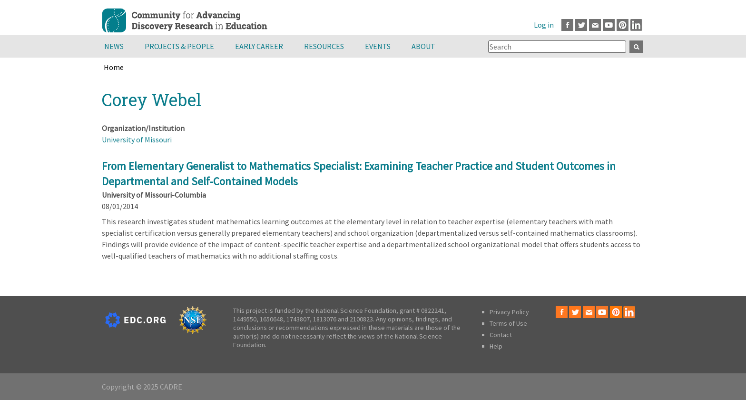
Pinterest (622, 25)
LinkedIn (636, 25)
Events (378, 46)
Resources (324, 46)
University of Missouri (137, 139)
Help (496, 346)
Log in (544, 25)
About (423, 46)
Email (595, 25)
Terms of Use (508, 323)
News (114, 46)
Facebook (567, 25)
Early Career (259, 46)
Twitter (581, 25)
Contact (501, 334)
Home (114, 67)
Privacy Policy (509, 312)
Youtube (609, 25)
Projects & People (179, 46)
